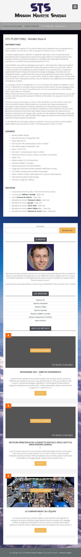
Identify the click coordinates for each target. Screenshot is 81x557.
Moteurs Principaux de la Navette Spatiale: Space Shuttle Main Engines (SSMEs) (40, 443)
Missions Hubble (40, 307)
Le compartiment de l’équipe (40, 511)
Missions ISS (40, 300)
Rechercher (40, 226)
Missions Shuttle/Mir (32, 26)
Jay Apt (30, 203)
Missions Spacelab (40, 310)
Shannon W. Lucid (34, 211)
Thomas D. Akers (34, 200)
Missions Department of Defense (40, 317)
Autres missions (40, 320)
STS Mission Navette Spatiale (12, 26)
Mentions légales (65, 553)
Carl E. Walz (32, 206)
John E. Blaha (33, 208)
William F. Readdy (28, 194)
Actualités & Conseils (40, 350)
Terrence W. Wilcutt (24, 197)
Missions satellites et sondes (40, 314)
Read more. (40, 393)
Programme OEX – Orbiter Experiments (40, 372)
